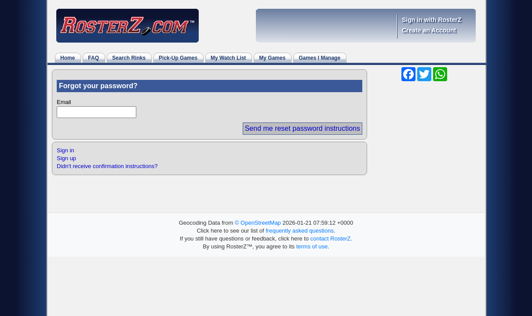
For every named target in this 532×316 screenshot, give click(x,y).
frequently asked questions (300, 230)
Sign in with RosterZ (431, 19)
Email (64, 102)
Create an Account (429, 30)
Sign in (65, 150)
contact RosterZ (330, 238)
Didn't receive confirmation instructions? (107, 166)
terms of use (312, 246)
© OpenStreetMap (258, 222)
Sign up (66, 158)
